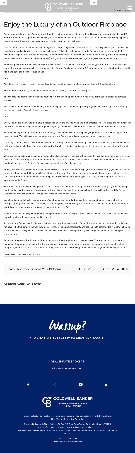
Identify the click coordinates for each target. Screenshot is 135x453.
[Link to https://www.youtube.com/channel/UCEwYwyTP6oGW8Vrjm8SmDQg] (80, 384)
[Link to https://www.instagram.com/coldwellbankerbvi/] (54, 384)
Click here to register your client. (67, 368)
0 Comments (37, 254)
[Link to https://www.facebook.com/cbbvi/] (28, 384)
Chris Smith (10, 254)
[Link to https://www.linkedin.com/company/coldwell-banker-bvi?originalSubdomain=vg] (106, 384)
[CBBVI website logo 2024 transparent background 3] (64, 7)
